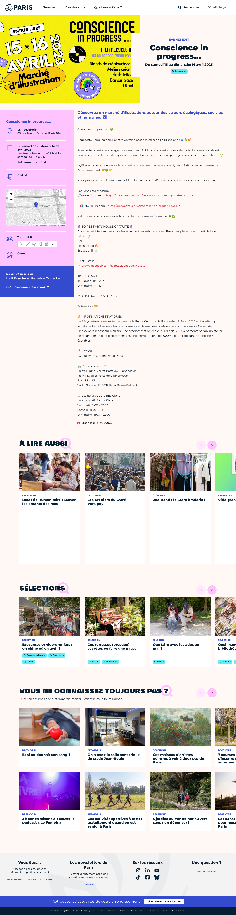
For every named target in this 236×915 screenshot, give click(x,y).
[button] (36, 205)
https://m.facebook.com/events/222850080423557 (111, 265)
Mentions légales (59, 911)
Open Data (136, 911)
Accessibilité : (94, 911)
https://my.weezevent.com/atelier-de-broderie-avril (142, 206)
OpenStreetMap (52, 225)
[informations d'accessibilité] (37, 244)
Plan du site (179, 911)
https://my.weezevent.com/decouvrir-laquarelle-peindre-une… (148, 195)
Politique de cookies (157, 911)
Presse (123, 911)
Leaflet (36, 225)
